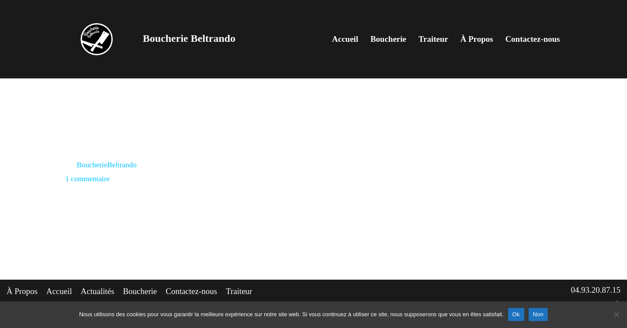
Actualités (97, 291)
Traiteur (433, 39)
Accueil (345, 39)
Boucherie (388, 39)
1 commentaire (87, 179)
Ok (516, 314)
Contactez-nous (532, 39)
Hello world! (98, 145)
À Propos (476, 39)
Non (538, 314)
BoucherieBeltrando (107, 165)
